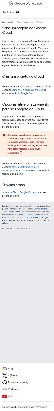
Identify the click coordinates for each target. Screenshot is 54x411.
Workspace (28, 3)
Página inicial (10, 12)
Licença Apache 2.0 (35, 215)
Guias (39, 22)
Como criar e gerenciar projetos (27, 90)
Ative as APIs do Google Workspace (20, 192)
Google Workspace (25, 22)
